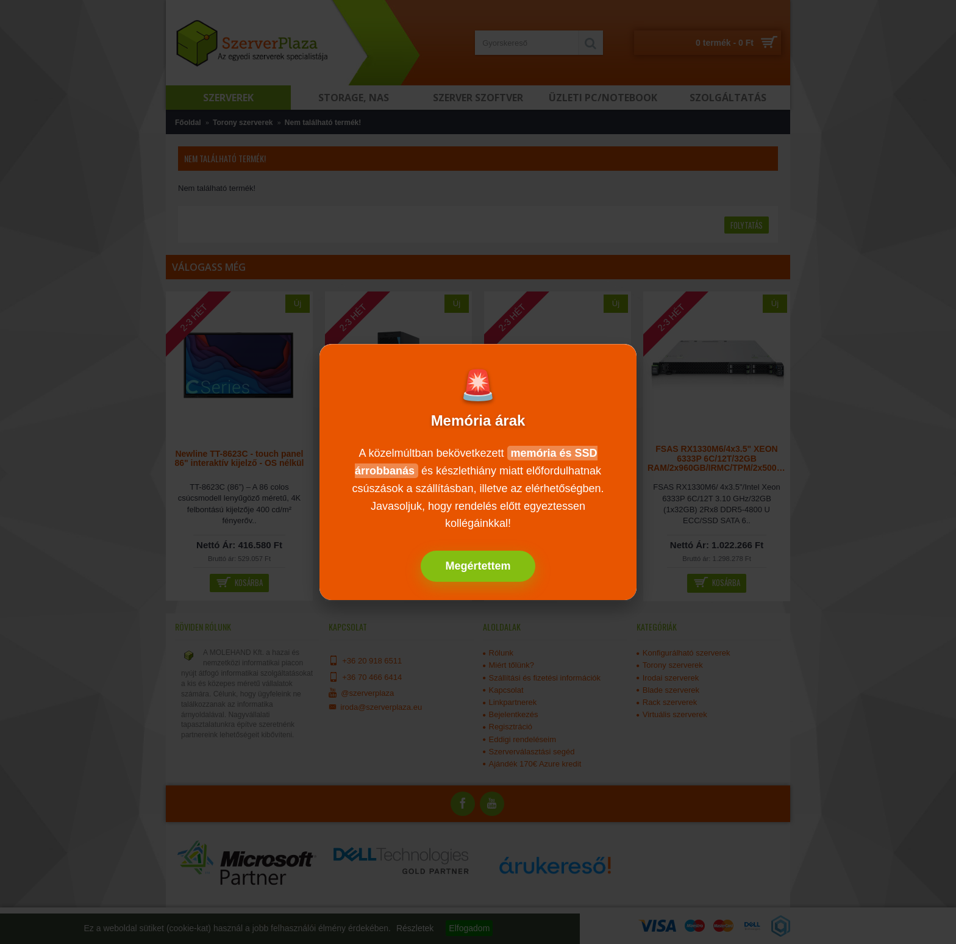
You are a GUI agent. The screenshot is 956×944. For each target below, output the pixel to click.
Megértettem (477, 566)
